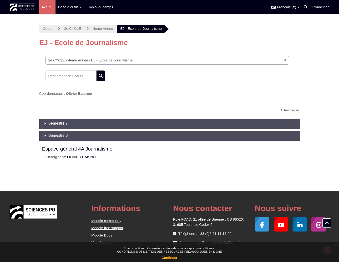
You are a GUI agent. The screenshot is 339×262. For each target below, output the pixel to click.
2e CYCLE (72, 28)
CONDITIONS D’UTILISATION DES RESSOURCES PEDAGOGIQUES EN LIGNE (169, 251)
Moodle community (106, 221)
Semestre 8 (58, 135)
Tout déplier (292, 110)
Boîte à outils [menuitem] (68, 7)
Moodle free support (107, 228)
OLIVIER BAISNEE (82, 157)
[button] (285, 7)
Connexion (320, 7)
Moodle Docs (101, 235)
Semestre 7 (58, 123)
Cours (47, 28)
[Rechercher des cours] (71, 76)
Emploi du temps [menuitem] (99, 7)
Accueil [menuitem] (47, 7)
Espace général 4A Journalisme (77, 148)
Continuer (169, 258)
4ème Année (103, 28)
